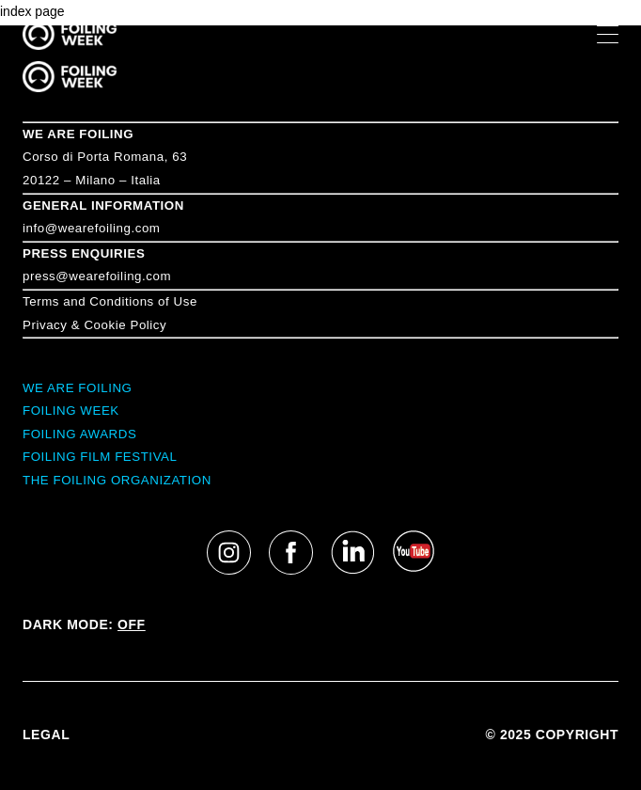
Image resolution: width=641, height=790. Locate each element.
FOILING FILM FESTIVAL (100, 457)
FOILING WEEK (71, 410)
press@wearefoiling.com (97, 276)
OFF (131, 624)
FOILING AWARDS (79, 434)
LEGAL (46, 734)
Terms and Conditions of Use (110, 301)
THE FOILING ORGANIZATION (117, 480)
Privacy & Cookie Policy (94, 325)
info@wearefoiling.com (91, 228)
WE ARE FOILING (78, 134)
